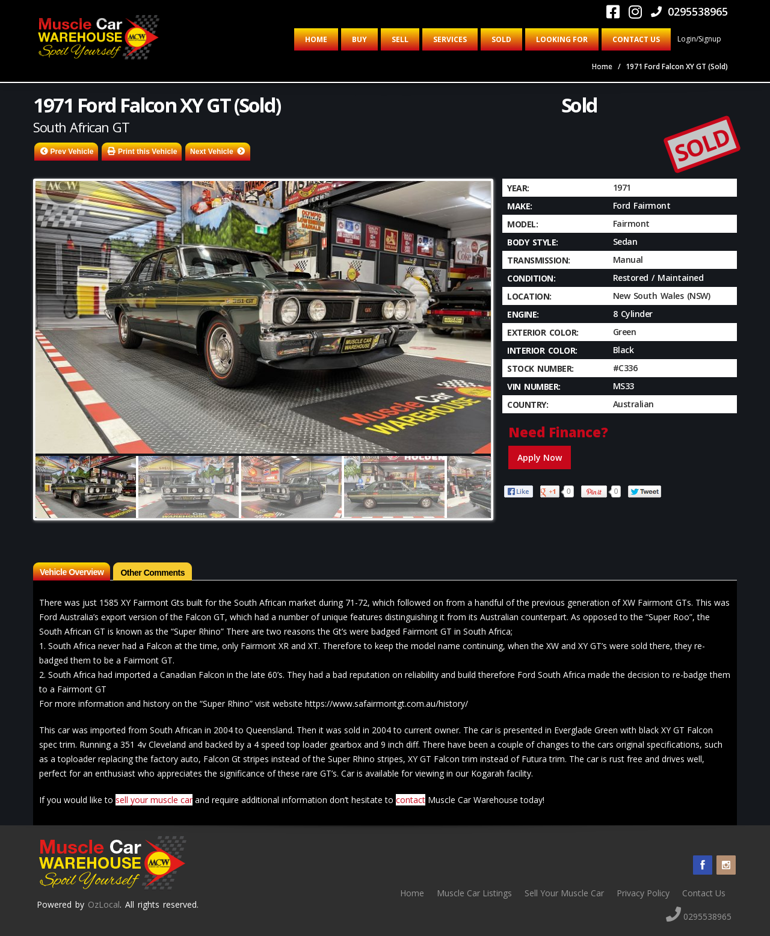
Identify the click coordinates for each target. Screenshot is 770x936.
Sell (400, 39)
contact (410, 799)
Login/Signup (699, 39)
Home (316, 39)
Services (450, 39)
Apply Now (539, 457)
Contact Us (636, 39)
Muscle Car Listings (474, 893)
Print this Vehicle (147, 151)
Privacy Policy (643, 893)
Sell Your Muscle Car (564, 893)
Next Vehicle (211, 151)
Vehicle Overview (71, 572)
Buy (359, 39)
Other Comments (152, 572)
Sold (501, 39)
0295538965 (689, 11)
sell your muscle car (154, 799)
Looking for (562, 39)
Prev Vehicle (72, 151)
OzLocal (104, 904)
